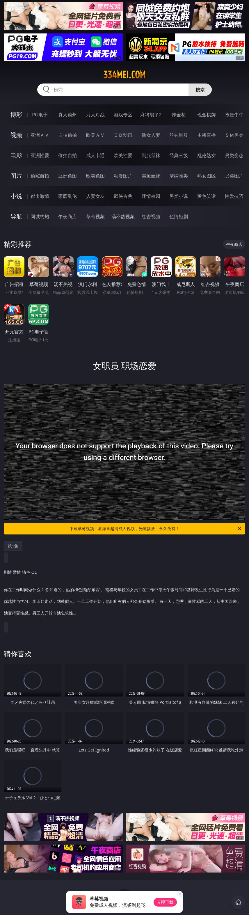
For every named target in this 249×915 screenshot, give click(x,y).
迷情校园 (151, 196)
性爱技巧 (234, 196)
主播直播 (206, 135)
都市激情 (40, 196)
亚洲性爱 (40, 155)
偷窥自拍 (40, 176)
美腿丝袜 (151, 176)
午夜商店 (67, 216)
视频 (16, 135)
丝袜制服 (178, 135)
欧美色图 (95, 176)
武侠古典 (123, 196)
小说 (16, 196)
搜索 (200, 89)
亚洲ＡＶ (40, 135)
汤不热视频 (123, 216)
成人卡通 (95, 155)
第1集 (13, 546)
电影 (16, 155)
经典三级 (178, 155)
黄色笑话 (206, 196)
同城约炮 (40, 216)
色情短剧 (178, 216)
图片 (16, 176)
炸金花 (179, 114)
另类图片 (234, 176)
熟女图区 (206, 176)
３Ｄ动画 (123, 135)
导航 (16, 216)
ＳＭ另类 (234, 135)
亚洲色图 (67, 176)
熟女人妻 (151, 135)
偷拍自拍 (67, 155)
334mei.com (124, 75)
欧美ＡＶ (95, 135)
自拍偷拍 (67, 135)
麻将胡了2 (150, 114)
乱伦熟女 (206, 155)
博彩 (16, 114)
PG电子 (39, 114)
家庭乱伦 (67, 196)
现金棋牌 (206, 114)
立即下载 (165, 902)
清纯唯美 (178, 176)
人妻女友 (95, 196)
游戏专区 (123, 114)
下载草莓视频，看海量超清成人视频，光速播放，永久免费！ (156, 528)
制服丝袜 (151, 155)
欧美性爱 (123, 155)
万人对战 (95, 114)
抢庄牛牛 (234, 114)
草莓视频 (95, 216)
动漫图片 (123, 176)
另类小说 (178, 196)
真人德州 (67, 114)
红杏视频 (151, 216)
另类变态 (234, 155)
